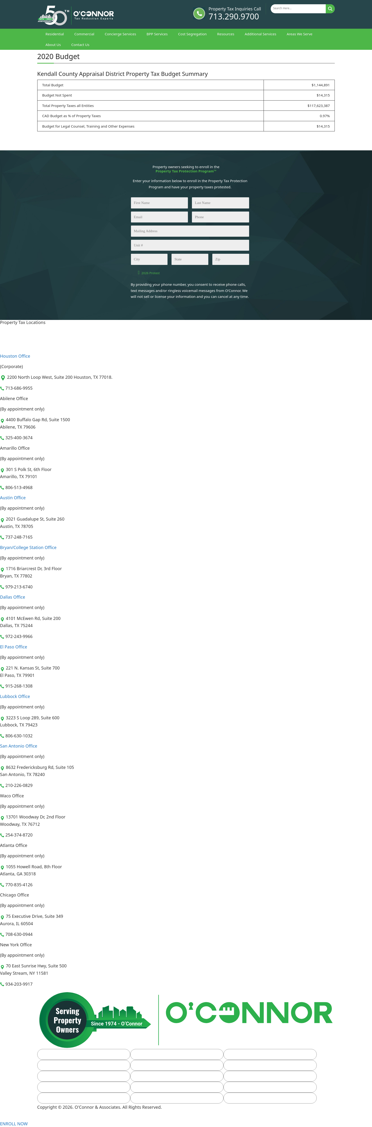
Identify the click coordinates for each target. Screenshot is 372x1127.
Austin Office (13, 497)
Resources (225, 34)
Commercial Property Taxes (166, 1054)
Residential (55, 34)
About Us (53, 44)
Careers (56, 1098)
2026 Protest (150, 273)
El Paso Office (13, 647)
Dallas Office (12, 597)
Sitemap (149, 1098)
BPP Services (157, 34)
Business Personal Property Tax (263, 1054)
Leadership (152, 1087)
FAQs (53, 1076)
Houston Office (15, 356)
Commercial (84, 34)
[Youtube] (52, 1117)
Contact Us (80, 44)
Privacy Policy (247, 1098)
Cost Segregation (192, 34)
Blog (146, 1076)
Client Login (245, 1076)
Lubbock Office (15, 696)
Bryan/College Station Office (28, 547)
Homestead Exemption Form (260, 1065)
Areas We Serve (299, 34)
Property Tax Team (251, 1087)
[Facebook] (39, 1117)
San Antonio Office (18, 746)
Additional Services (260, 34)
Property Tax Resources (163, 1065)
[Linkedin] (46, 1117)
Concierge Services (120, 34)
